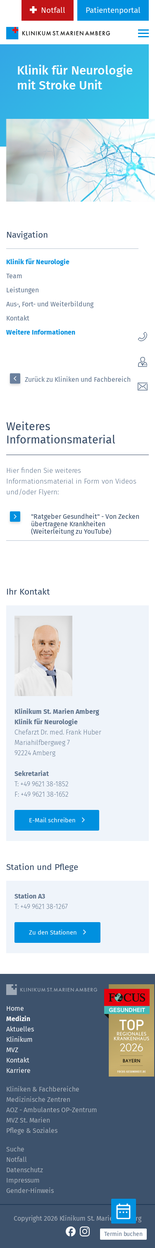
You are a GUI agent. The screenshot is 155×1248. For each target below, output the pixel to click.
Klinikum (19, 1039)
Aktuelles (20, 1029)
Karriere (18, 1071)
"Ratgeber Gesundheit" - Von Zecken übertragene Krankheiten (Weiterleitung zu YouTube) (85, 524)
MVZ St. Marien (28, 1120)
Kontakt (17, 318)
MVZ (12, 1050)
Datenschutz (24, 1170)
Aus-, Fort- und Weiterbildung (49, 304)
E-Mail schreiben (52, 820)
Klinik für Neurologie (37, 262)
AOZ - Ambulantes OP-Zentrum (51, 1110)
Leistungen (22, 290)
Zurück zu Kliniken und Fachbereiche (79, 379)
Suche (15, 1149)
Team (14, 276)
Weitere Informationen (40, 332)
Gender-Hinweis (30, 1191)
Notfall (53, 10)
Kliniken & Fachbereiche (42, 1089)
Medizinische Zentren (38, 1099)
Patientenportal (113, 10)
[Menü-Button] (143, 33)
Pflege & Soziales (31, 1131)
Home (15, 1008)
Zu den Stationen (53, 932)
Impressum (23, 1180)
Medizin (18, 1019)
